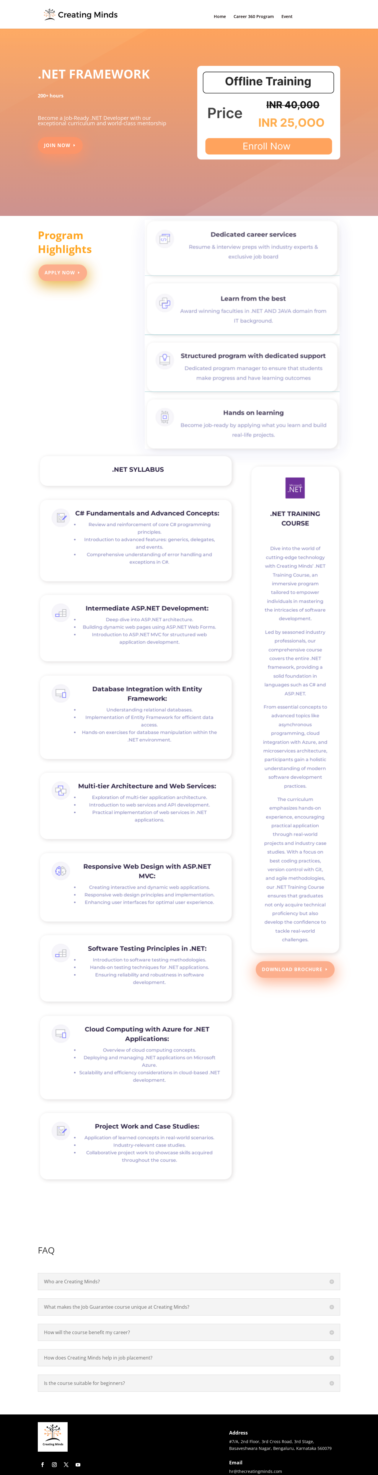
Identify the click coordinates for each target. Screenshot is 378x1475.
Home (220, 16)
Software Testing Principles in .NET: (145, 958)
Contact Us (320, 16)
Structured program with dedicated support (251, 361)
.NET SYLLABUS (137, 472)
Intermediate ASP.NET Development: (145, 618)
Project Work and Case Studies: (145, 1136)
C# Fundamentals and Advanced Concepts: (145, 525)
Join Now (59, 143)
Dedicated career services (251, 246)
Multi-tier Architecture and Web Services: (145, 795)
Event (287, 16)
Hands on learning (251, 415)
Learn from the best (251, 307)
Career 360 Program (254, 16)
